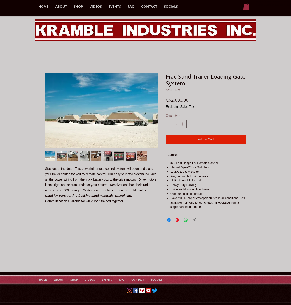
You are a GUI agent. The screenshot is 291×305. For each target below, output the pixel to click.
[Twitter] (154, 290)
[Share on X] (194, 220)
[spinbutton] (176, 124)
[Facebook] (135, 290)
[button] (246, 6)
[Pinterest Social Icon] (142, 290)
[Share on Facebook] (168, 220)
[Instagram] (129, 290)
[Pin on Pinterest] (177, 220)
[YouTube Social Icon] (148, 290)
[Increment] (183, 124)
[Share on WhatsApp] (186, 220)
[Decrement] (169, 124)
